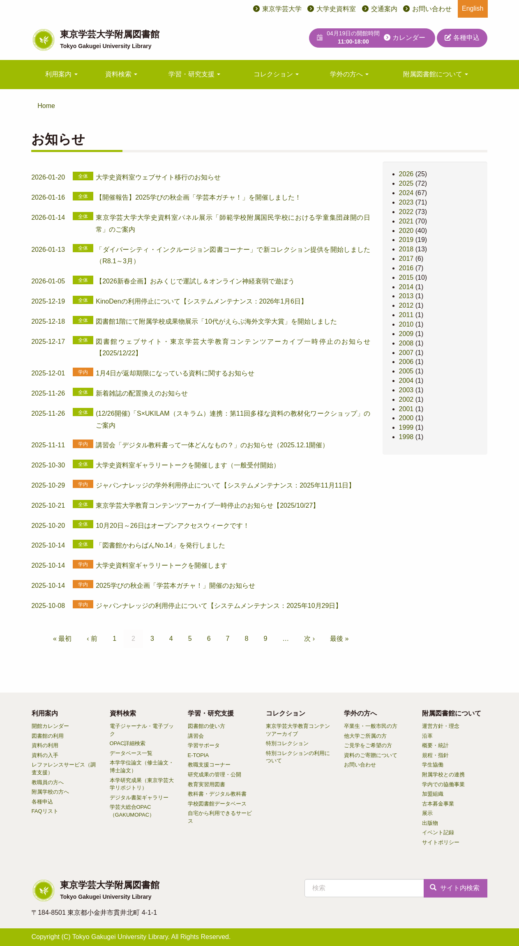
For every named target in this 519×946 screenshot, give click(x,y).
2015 (406, 277)
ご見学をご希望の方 (368, 745)
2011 (406, 314)
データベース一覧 (131, 753)
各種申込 (462, 37)
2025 (406, 183)
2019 (406, 239)
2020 (406, 230)
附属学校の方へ (50, 792)
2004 (406, 380)
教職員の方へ (48, 782)
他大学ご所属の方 (365, 736)
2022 (406, 211)
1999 (406, 427)
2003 (406, 390)
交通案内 (384, 8)
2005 (406, 371)
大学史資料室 (336, 8)
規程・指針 (435, 755)
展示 (427, 813)
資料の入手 (45, 755)
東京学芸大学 (282, 8)
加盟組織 (432, 794)
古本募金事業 (438, 804)
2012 (406, 305)
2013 (406, 295)
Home (46, 105)
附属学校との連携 (443, 774)
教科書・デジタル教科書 (217, 794)
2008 (406, 343)
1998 (406, 436)
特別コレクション (287, 743)
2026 (406, 173)
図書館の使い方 (206, 726)
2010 (406, 324)
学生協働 (432, 765)
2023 (406, 202)
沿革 (427, 736)
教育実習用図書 (206, 784)
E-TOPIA (198, 755)
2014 (406, 286)
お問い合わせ (432, 8)
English (472, 8)
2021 (406, 221)
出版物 (430, 823)
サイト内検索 (454, 887)
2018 (406, 249)
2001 (406, 408)
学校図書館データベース (217, 804)
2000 (406, 417)
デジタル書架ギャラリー (139, 797)
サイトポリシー (440, 842)
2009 (406, 333)
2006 (406, 361)
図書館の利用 (48, 736)
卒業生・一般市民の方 (370, 726)
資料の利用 (45, 745)
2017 (406, 258)
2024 (406, 192)
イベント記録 (438, 832)
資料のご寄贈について (370, 755)
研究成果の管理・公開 (214, 774)
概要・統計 (435, 745)
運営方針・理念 (440, 726)
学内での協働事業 (443, 784)
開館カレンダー (50, 726)
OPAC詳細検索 (128, 743)
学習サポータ (204, 745)
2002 (406, 399)
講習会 (196, 736)
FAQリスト (45, 811)
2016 (406, 268)
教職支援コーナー (209, 765)
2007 (406, 352)
